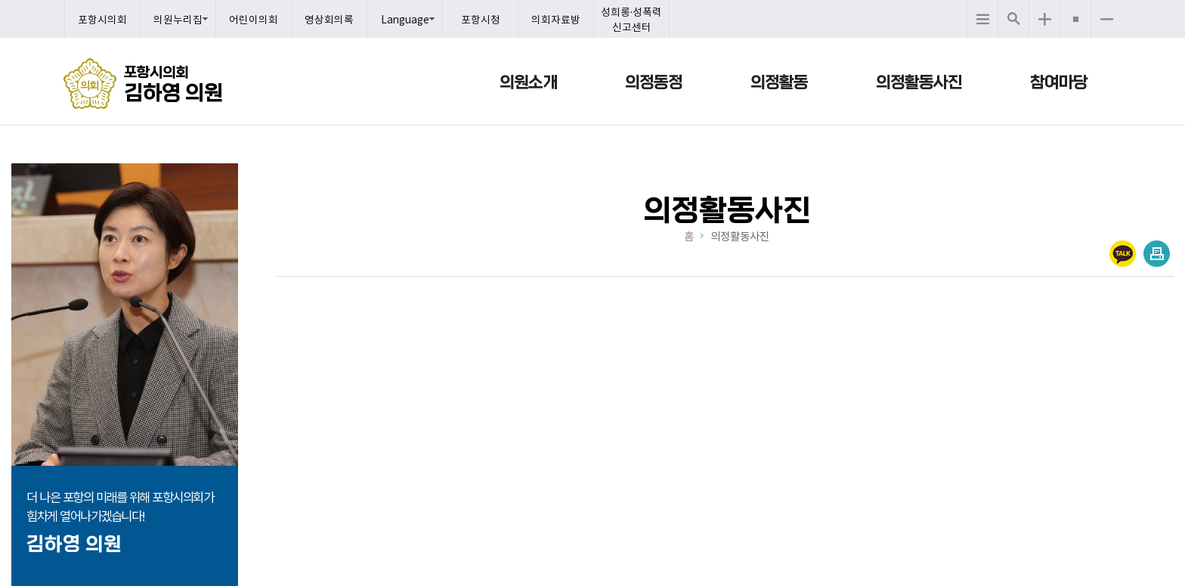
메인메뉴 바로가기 (592, 1)
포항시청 (480, 18)
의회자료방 (555, 18)
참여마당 (1059, 82)
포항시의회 (102, 18)
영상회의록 (329, 18)
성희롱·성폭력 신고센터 (631, 19)
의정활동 (779, 82)
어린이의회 (253, 18)
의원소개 (528, 82)
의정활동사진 (919, 82)
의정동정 (653, 82)
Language (405, 18)
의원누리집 (178, 18)
